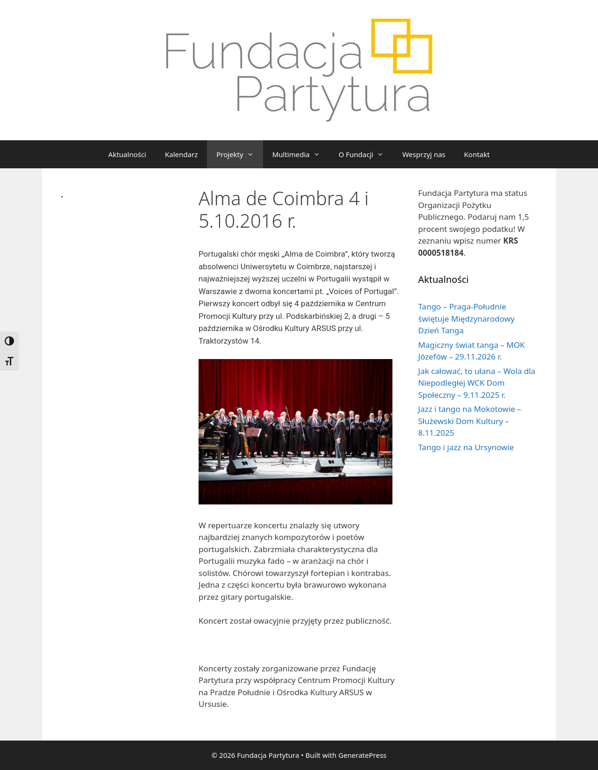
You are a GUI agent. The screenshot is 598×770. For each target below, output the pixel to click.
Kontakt (477, 154)
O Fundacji (366, 154)
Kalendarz (181, 154)
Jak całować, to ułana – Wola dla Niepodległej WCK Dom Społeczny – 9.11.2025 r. (476, 383)
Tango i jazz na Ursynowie (466, 447)
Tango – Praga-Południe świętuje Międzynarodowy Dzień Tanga (466, 318)
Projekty (239, 154)
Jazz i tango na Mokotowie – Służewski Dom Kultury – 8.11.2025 (469, 420)
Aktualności (127, 154)
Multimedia (300, 154)
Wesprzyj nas (423, 154)
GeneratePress (362, 755)
